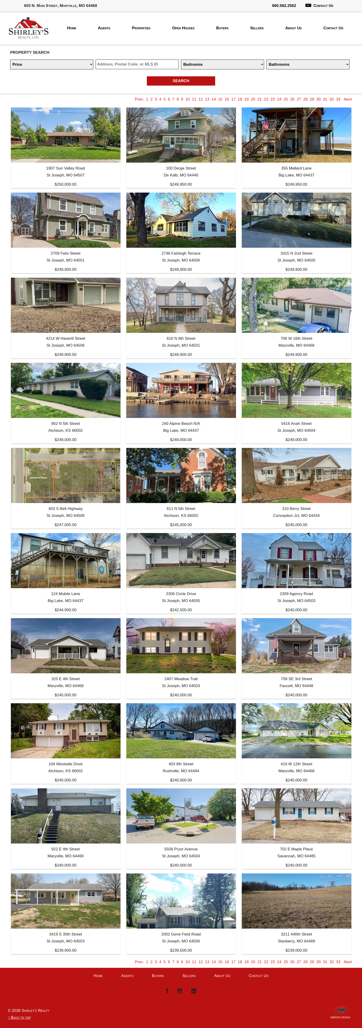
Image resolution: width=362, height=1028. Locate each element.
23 (273, 99)
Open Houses (183, 28)
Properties (141, 28)
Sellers (257, 28)
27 (299, 99)
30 (318, 99)
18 (240, 99)
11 (194, 99)
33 (338, 99)
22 (266, 99)
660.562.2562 (284, 5)
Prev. (139, 99)
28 (305, 99)
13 (207, 99)
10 (187, 99)
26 (292, 99)
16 (227, 99)
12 (201, 99)
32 (331, 99)
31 (325, 99)
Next (348, 99)
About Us (293, 28)
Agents (104, 28)
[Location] (137, 64)
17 (233, 99)
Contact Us (319, 5)
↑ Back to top (19, 1017)
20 (253, 99)
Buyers (222, 28)
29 (312, 99)
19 (246, 99)
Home (71, 28)
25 (286, 99)
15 (220, 99)
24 (279, 99)
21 (259, 99)
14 (213, 99)
